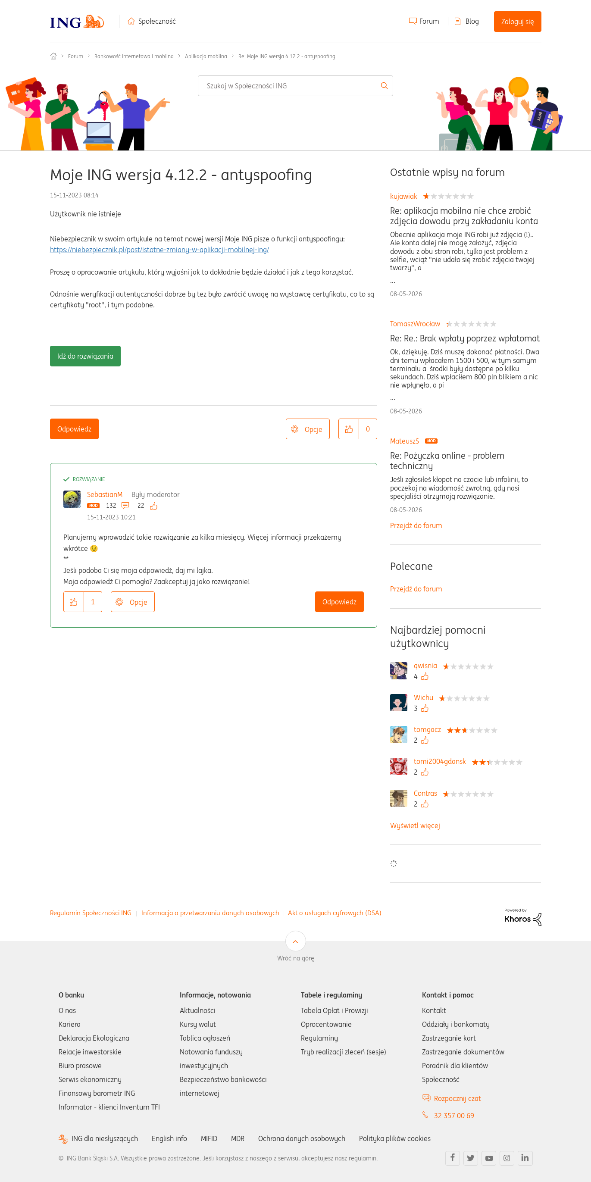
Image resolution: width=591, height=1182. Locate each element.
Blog (472, 21)
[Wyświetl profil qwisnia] (427, 665)
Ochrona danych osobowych (301, 1138)
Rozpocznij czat (457, 1098)
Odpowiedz (74, 429)
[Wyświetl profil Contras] (427, 793)
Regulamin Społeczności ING (90, 913)
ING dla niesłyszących (105, 1139)
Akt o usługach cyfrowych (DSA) (334, 913)
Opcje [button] (313, 429)
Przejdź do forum (416, 525)
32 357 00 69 (454, 1115)
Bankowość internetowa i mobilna (134, 56)
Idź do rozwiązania (85, 356)
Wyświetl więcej (415, 825)
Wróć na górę (295, 958)
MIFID (209, 1138)
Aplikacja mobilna (206, 56)
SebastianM (104, 494)
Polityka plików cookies (395, 1138)
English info (169, 1138)
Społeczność (157, 21)
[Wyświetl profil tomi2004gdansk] (442, 761)
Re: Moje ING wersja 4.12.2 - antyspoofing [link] (286, 56)
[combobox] (295, 85)
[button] (348, 429)
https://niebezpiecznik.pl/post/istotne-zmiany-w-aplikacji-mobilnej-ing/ (159, 249)
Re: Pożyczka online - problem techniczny (447, 460)
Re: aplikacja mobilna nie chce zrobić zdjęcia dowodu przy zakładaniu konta (464, 216)
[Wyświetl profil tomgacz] (429, 729)
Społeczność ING (53, 56)
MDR (237, 1138)
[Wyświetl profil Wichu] (426, 697)
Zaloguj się (517, 21)
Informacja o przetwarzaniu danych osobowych (210, 913)
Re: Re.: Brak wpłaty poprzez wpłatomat (465, 338)
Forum (429, 21)
